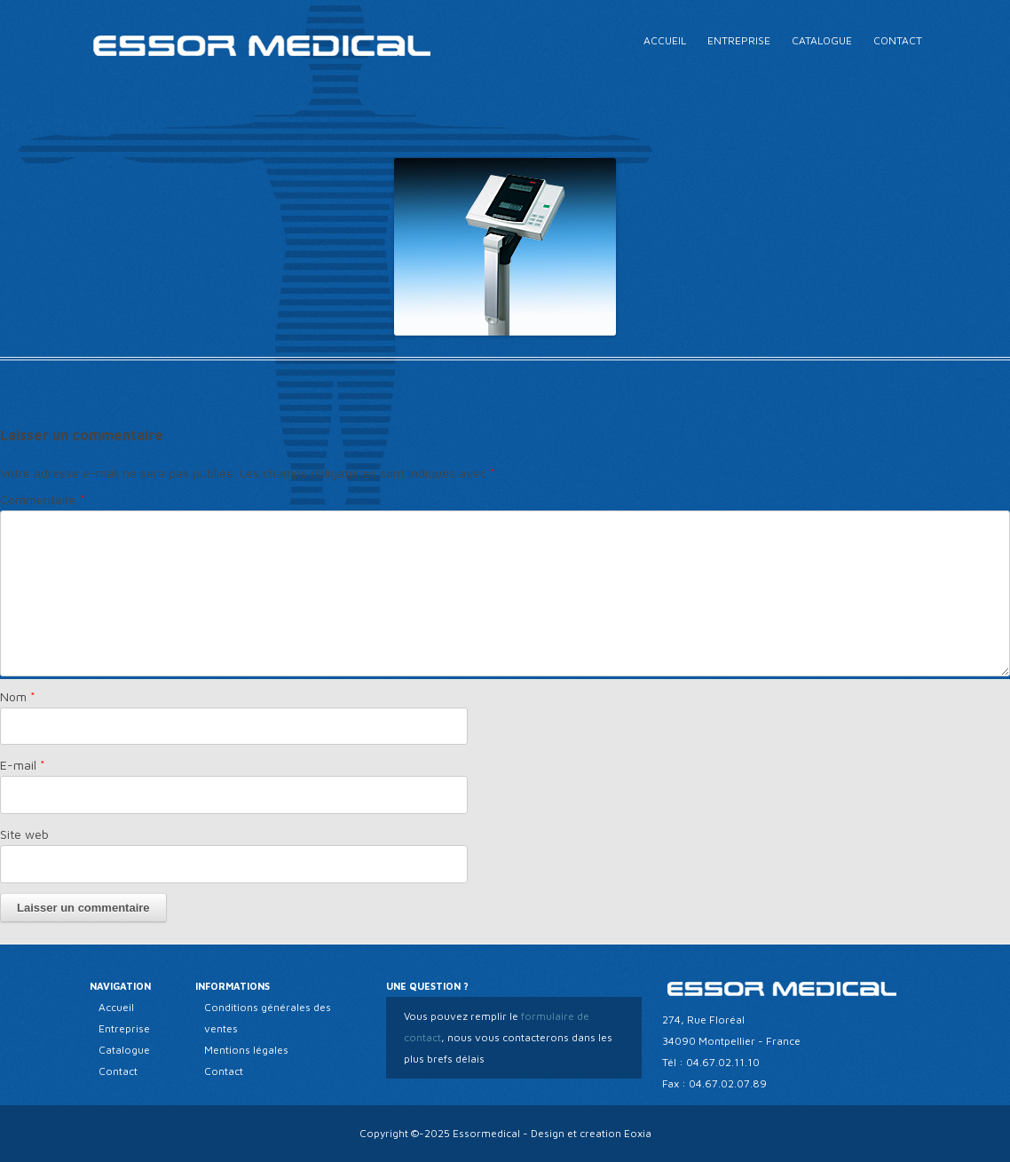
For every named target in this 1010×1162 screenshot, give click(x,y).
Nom (18, 696)
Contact (897, 40)
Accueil (664, 40)
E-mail (22, 764)
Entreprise (738, 40)
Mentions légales (246, 1049)
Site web (24, 834)
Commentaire (42, 499)
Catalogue (822, 40)
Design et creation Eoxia (591, 1133)
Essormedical (486, 1133)
